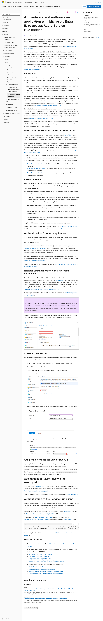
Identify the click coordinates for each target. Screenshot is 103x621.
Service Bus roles (39, 486)
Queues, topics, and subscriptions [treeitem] (10, 38)
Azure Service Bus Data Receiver (36, 173)
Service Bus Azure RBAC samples (38, 567)
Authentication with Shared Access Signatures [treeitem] (12, 79)
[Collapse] (19, 10)
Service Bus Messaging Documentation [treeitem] (9, 18)
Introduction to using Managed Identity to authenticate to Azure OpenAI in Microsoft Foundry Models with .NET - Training (51, 589)
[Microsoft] (3, 2)
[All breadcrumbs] (25, 12)
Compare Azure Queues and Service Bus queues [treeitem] (12, 46)
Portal (84, 6)
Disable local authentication (32, 69)
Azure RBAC (68, 135)
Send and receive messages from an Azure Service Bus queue (47, 571)
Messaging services (39, 12)
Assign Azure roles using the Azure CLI (40, 556)
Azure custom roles (61, 229)
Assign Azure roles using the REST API (40, 558)
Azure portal (59, 280)
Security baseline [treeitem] (10, 65)
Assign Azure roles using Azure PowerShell (41, 554)
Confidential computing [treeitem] (11, 107)
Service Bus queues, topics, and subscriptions (42, 569)
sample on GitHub (71, 494)
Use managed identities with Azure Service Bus (47, 105)
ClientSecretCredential (43, 519)
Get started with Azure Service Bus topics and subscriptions (46, 573)
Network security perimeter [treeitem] (12, 110)
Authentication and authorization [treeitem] (11, 74)
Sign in (99, 2)
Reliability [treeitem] (7, 59)
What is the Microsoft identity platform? (35, 260)
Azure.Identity (67, 519)
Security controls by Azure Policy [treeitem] (12, 100)
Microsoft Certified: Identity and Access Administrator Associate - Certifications (45, 598)
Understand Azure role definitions (69, 226)
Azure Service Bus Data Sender (36, 168)
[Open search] (95, 2)
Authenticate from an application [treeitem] (14, 95)
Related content (87, 31)
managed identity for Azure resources (34, 248)
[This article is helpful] (97, 37)
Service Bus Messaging (53, 12)
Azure (30, 12)
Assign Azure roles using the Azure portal (36, 491)
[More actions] (77, 12)
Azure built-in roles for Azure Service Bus (41, 118)
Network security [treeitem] (10, 104)
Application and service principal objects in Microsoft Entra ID (41, 289)
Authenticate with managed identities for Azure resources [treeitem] (13, 89)
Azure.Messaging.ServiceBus (43, 517)
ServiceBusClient (29, 519)
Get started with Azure (94, 6)
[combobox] (11, 14)
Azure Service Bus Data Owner (36, 164)
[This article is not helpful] (99, 37)
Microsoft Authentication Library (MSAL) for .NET (40, 514)
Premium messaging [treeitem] (10, 42)
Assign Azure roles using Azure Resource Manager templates (46, 561)
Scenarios (67, 511)
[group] (51, 527)
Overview (86, 15)
